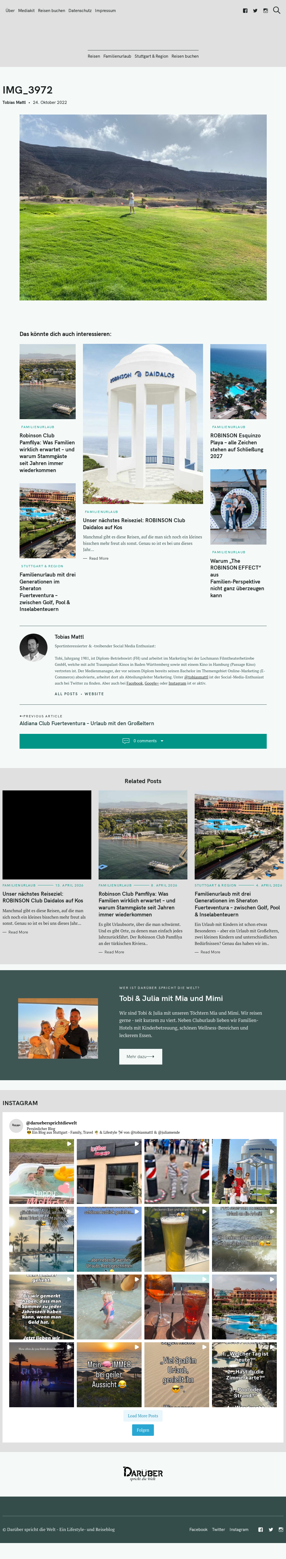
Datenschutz (80, 10)
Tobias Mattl (14, 132)
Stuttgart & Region (151, 86)
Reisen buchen (51, 10)
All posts (66, 724)
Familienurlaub (117, 86)
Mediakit (26, 10)
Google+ (152, 713)
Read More (98, 588)
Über (10, 10)
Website (94, 724)
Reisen (94, 86)
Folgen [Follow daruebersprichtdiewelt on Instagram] (143, 1460)
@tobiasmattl (196, 707)
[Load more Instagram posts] (143, 1446)
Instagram (177, 713)
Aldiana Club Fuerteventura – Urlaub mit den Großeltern (87, 753)
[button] (41, 1201)
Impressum (105, 10)
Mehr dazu (136, 1086)
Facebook (135, 713)
